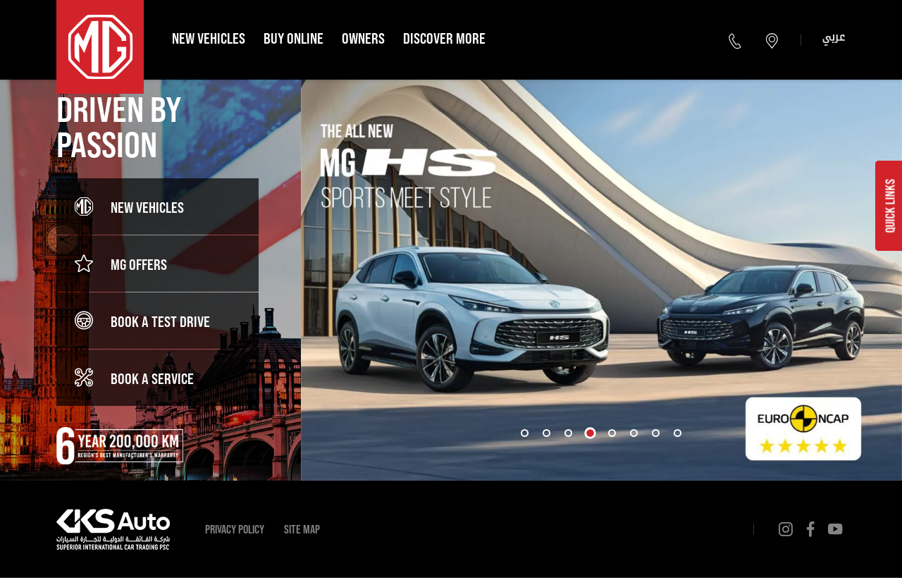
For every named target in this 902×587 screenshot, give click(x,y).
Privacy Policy (234, 529)
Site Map (302, 529)
